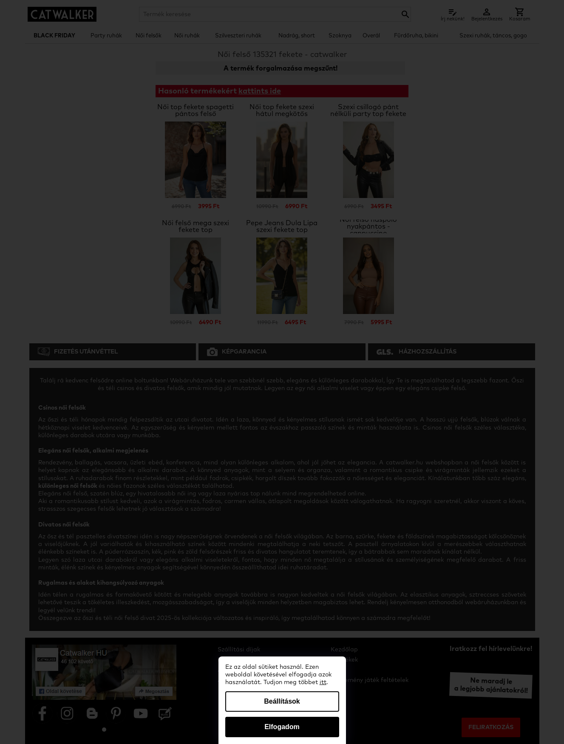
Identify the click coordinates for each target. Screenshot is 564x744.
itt (323, 682)
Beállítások (282, 701)
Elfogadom (282, 726)
